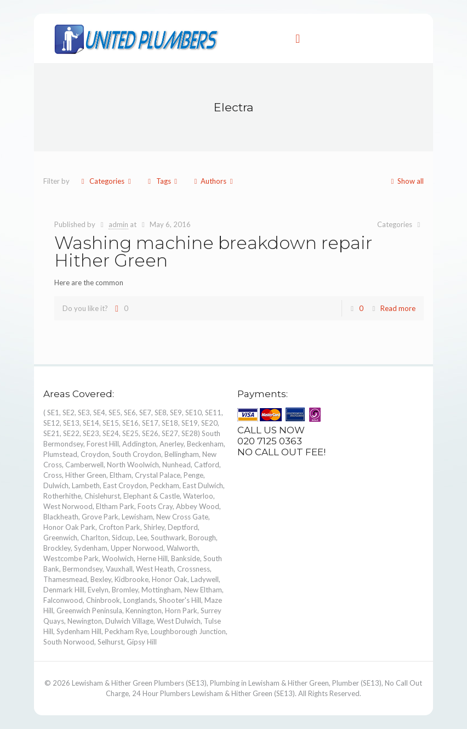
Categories (106, 181)
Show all (406, 181)
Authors (213, 181)
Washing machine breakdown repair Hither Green (213, 251)
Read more (397, 308)
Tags (162, 181)
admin (118, 224)
